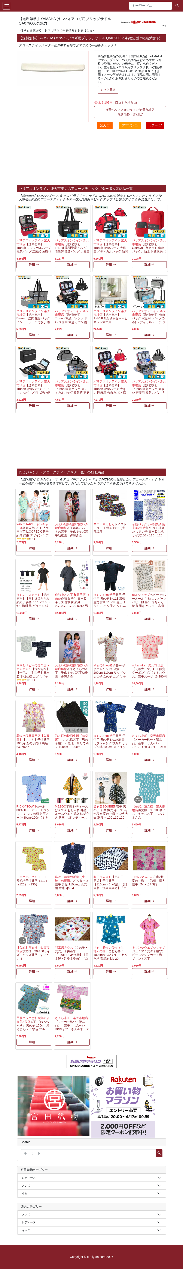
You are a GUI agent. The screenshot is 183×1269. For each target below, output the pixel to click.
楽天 (105, 125)
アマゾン (130, 125)
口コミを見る (126, 102)
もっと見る (108, 89)
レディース (29, 1177)
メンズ (26, 1185)
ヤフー (155, 125)
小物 (24, 1193)
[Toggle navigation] (6, 6)
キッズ (26, 1230)
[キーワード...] (150, 6)
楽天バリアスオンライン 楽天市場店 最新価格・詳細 (130, 112)
